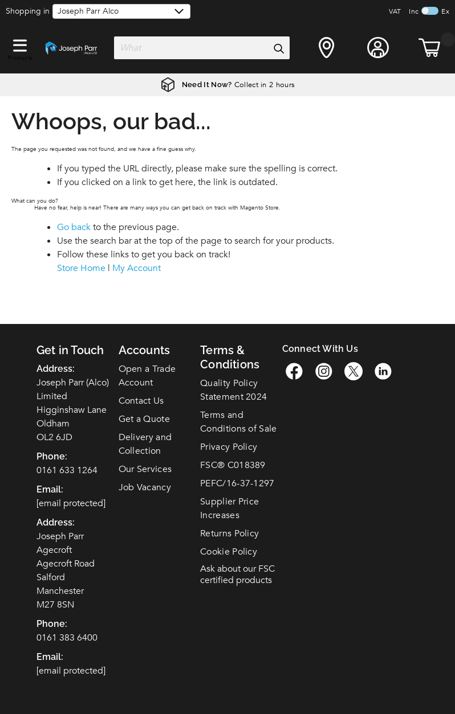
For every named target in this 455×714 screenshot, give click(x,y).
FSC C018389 (233, 465)
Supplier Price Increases (229, 508)
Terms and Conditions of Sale (238, 422)
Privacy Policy (228, 447)
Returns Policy (229, 533)
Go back (74, 227)
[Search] (278, 48)
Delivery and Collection (145, 444)
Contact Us (141, 401)
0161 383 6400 (67, 637)
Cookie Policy (228, 551)
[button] (20, 43)
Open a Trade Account (147, 376)
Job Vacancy (145, 487)
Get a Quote (144, 419)
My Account (136, 268)
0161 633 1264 (67, 470)
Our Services (145, 469)
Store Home (81, 268)
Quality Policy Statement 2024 (233, 390)
